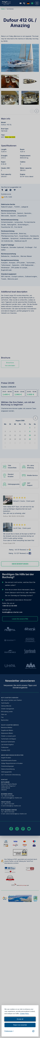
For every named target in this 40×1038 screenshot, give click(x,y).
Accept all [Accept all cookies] (20, 1019)
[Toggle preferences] (9, 1031)
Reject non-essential (20, 1025)
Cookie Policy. (24, 1013)
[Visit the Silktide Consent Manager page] (33, 1031)
